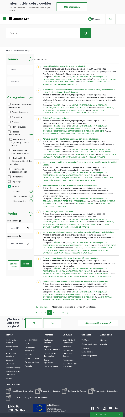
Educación (61, 206)
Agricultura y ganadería (54, 276)
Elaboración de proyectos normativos (20, 152)
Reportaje (15, 181)
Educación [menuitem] (10, 360)
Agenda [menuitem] (103, 344)
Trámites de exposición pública (18, 170)
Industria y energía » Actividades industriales (74, 299)
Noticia (14, 122)
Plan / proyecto (17, 127)
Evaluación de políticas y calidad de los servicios (21, 161)
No (52, 323)
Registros (70, 82)
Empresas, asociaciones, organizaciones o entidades (68, 131)
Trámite (14, 186)
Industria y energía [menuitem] (13, 367)
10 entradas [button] (43, 307)
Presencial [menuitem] (85, 348)
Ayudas (90, 154)
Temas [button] (12, 59)
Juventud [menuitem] (9, 378)
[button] (96, 19)
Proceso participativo (14, 133)
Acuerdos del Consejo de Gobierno (20, 106)
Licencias (99, 131)
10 (63, 313)
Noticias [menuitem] (103, 340)
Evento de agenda (18, 112)
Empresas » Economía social (95, 250)
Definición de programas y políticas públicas (20, 142)
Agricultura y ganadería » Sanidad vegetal (74, 180)
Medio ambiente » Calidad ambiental (77, 133)
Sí (34, 323)
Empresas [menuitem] (10, 363)
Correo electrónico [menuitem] (89, 344)
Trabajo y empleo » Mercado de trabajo (70, 227)
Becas (90, 203)
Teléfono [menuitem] (85, 340)
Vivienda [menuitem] (28, 366)
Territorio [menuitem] (29, 354)
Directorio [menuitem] (66, 346)
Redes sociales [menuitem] (87, 352)
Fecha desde (14, 220)
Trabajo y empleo (90, 113)
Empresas (75, 250)
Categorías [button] (16, 97)
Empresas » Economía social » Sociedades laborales (68, 253)
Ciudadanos (80, 154)
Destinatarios (19, 201)
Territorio (72, 84)
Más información (72, 7)
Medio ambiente (50, 133)
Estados (17, 191)
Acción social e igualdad (93, 157)
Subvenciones (101, 273)
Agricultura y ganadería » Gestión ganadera (89, 276)
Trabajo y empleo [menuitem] (32, 358)
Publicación (16, 176)
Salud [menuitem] (27, 343)
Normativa (15, 117)
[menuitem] (19, 391)
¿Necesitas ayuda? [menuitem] (51, 366)
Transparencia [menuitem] (68, 360)
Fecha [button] (12, 213)
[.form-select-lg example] (20, 70)
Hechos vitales (20, 196)
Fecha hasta (14, 236)
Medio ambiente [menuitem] (31, 340)
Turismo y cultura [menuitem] (32, 362)
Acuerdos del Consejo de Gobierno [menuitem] (67, 353)
